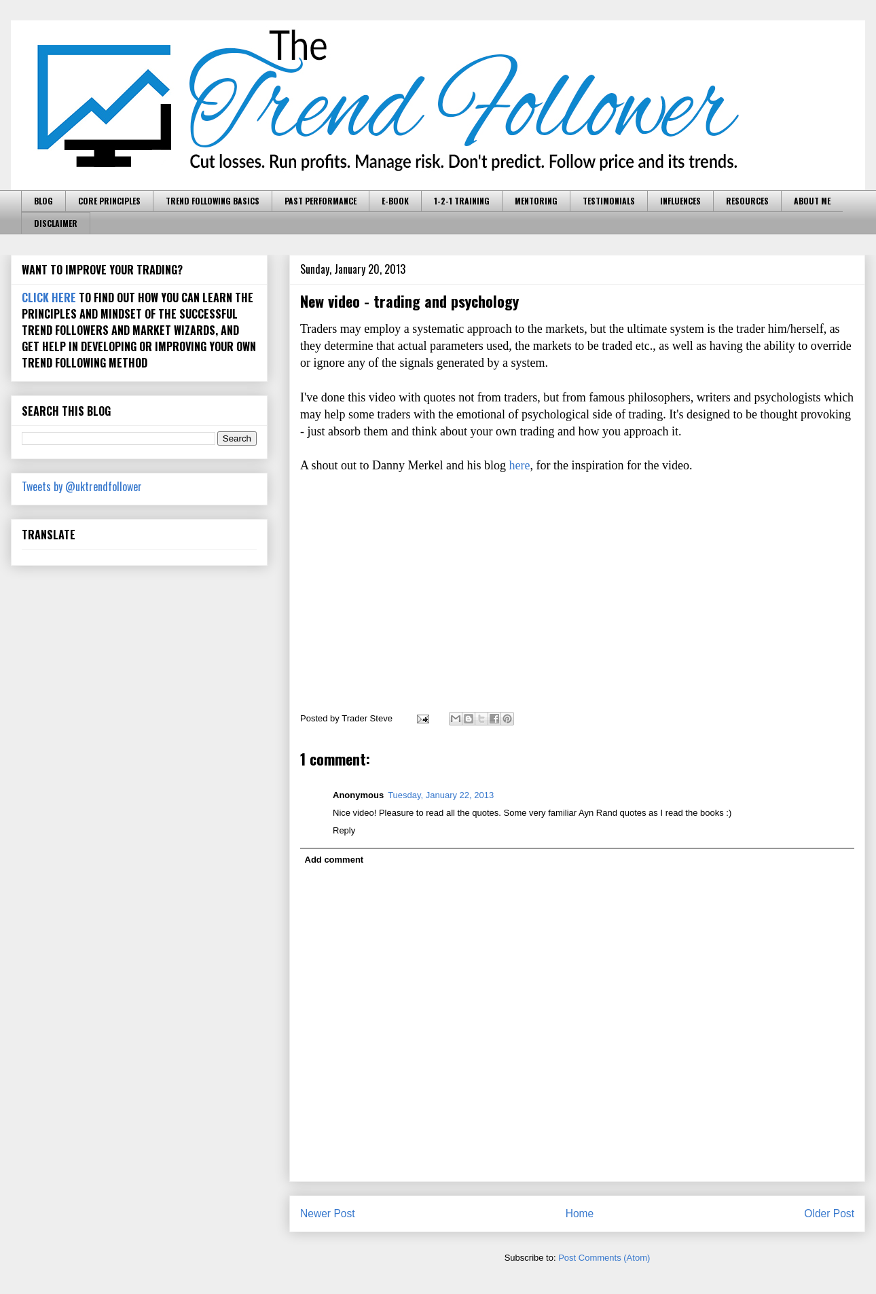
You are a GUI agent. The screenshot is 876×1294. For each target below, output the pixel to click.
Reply (344, 830)
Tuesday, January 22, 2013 (441, 795)
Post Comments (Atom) (604, 1258)
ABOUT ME (812, 200)
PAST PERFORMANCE (321, 200)
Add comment (334, 860)
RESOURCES (747, 200)
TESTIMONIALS (609, 200)
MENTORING (536, 200)
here (519, 465)
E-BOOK (395, 200)
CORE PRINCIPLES (109, 200)
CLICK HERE (49, 297)
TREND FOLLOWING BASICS (212, 200)
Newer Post (327, 1213)
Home (580, 1213)
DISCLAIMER (55, 223)
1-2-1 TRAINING (462, 200)
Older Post (829, 1213)
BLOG (43, 200)
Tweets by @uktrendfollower (82, 486)
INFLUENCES (680, 200)
